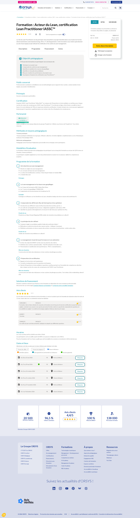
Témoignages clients (112, 455)
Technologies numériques (68, 450)
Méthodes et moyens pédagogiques (31, 131)
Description (23, 49)
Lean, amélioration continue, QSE (46, 17)
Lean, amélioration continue (63, 17)
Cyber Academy (65, 466)
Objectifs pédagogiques (32, 58)
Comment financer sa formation (42, 285)
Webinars (109, 457)
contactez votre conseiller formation (63, 285)
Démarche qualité (89, 456)
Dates (60, 49)
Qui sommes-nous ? (89, 450)
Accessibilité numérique (90, 472)
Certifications (50, 456)
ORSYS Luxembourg (26, 458)
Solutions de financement (27, 281)
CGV (65, 514)
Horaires (20, 332)
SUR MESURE (113, 22)
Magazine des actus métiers (112, 451)
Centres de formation (90, 461)
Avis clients (21, 290)
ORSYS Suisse (25, 461)
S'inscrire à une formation (50, 462)
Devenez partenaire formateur (92, 466)
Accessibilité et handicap (91, 469)
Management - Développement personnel (70, 454)
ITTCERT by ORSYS (26, 450)
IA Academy (64, 460)
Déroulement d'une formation (51, 467)
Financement (49, 49)
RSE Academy (65, 468)
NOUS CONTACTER (100, 2)
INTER (95, 22)
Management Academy (67, 463)
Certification (21, 101)
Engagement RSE (89, 458)
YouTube (109, 460)
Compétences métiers (30, 17)
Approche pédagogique (90, 453)
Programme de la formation (28, 162)
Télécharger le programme (103, 51)
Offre (47, 450)
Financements (50, 458)
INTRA (103, 22)
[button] (4, 515)
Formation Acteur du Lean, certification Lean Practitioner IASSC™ (89, 17)
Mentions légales (33, 514)
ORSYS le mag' (25, 464)
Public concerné (23, 82)
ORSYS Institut (25, 453)
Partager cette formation (103, 55)
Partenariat (21, 114)
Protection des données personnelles (51, 514)
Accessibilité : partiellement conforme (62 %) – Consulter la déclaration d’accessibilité (96, 514)
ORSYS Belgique (25, 456)
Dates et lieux (22, 343)
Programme (36, 49)
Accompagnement (51, 453)
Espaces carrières (89, 464)
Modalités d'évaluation (26, 148)
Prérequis (20, 94)
